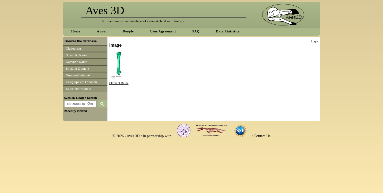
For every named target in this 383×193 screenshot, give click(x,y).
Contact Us (262, 136)
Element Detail (119, 83)
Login (314, 41)
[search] (79, 104)
